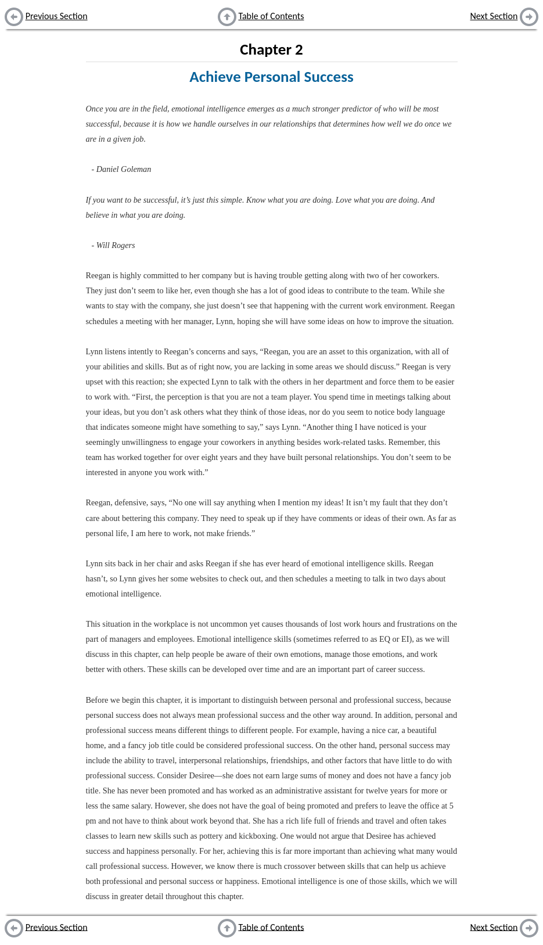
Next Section (494, 15)
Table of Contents (271, 15)
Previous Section (57, 15)
